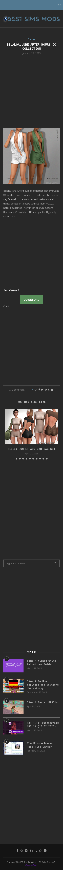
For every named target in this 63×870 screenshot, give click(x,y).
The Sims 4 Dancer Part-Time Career (40, 744)
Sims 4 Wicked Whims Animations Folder (41, 662)
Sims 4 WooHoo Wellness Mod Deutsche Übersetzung (43, 684)
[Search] (59, 5)
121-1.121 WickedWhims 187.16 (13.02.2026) (43, 724)
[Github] (40, 850)
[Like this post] (35, 389)
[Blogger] (45, 850)
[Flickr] (26, 850)
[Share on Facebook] (39, 389)
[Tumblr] (36, 850)
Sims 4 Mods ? (11, 290)
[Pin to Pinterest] (46, 389)
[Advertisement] (31, 91)
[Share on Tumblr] (48, 389)
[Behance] (31, 850)
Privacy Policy (31, 865)
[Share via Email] (52, 389)
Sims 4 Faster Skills (42, 702)
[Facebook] (17, 850)
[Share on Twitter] (42, 389)
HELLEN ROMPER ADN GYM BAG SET (31, 449)
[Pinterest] (21, 850)
